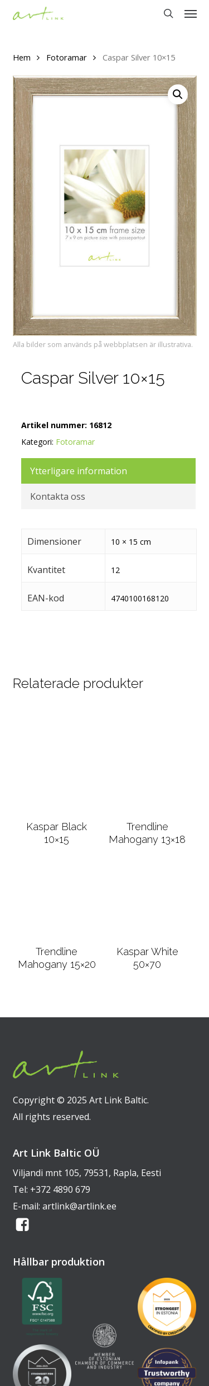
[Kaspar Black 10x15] (57, 759)
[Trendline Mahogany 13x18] (147, 759)
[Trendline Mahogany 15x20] (57, 902)
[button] (190, 13)
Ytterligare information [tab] (78, 471)
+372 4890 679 (60, 1189)
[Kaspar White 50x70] (147, 902)
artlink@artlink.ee (79, 1206)
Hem (22, 57)
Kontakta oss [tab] (57, 496)
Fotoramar (66, 57)
